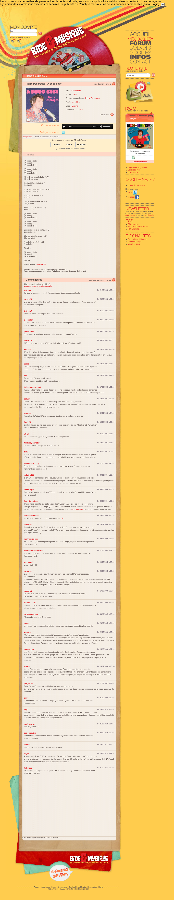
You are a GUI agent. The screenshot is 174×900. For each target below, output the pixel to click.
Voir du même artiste (102, 84)
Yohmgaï (28, 768)
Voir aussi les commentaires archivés (38, 286)
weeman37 (29, 562)
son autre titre (77, 509)
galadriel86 (29, 475)
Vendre (69, 145)
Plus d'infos (104, 115)
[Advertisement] (82, 15)
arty (26, 698)
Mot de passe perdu (25, 37)
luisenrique (29, 489)
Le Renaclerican (31, 614)
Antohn (27, 632)
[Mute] (101, 126)
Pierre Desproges (35, 83)
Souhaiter (81, 145)
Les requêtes (133, 172)
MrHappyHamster (32, 443)
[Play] (64, 126)
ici (63, 518)
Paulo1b (27, 422)
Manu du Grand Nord (33, 551)
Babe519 (28, 311)
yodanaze (28, 413)
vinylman (28, 524)
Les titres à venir (134, 170)
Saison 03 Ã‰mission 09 (138, 116)
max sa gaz (29, 649)
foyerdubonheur (31, 501)
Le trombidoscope (135, 242)
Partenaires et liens (95, 887)
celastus (28, 399)
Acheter (56, 145)
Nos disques (45, 887)
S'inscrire (13, 37)
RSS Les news (133, 224)
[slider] (82, 126)
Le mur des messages (136, 185)
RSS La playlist (134, 229)
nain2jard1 (28, 340)
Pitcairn (27, 349)
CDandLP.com (79, 148)
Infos (78, 887)
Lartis (26, 364)
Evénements (62, 887)
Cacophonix (134, 118)
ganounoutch (30, 733)
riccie (26, 623)
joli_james (28, 683)
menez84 (28, 299)
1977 (75, 94)
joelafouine (29, 332)
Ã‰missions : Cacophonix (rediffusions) (140, 152)
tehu (26, 452)
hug (26, 710)
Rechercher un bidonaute (137, 239)
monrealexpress (31, 539)
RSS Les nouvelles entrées (138, 226)
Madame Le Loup (31, 463)
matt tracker (29, 724)
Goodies (71, 887)
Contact (84, 887)
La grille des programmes (137, 167)
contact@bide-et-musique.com (77, 889)
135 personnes (28, 137)
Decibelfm (28, 320)
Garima (75, 106)
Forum (53, 887)
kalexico (27, 290)
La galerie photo (134, 244)
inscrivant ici (149, 215)
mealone (28, 571)
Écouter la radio (140, 162)
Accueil (36, 887)
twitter (132, 192)
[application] (87, 126)
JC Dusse (28, 434)
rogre (26, 754)
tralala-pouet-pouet (32, 387)
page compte (130, 215)
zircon (27, 666)
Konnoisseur (29, 603)
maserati (28, 591)
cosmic (27, 745)
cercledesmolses (31, 516)
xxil (25, 375)
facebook (133, 197)
